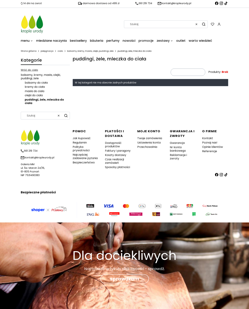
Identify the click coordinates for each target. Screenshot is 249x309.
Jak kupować (82, 138)
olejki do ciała (34, 95)
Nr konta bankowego (178, 149)
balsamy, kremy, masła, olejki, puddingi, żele (90, 51)
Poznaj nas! (209, 143)
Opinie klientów (212, 147)
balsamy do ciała (36, 83)
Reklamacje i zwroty (178, 156)
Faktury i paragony (118, 151)
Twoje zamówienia (149, 138)
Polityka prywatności (81, 148)
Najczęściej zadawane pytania (85, 156)
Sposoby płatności (117, 167)
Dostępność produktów (113, 144)
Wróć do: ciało (29, 70)
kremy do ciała (35, 87)
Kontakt (207, 138)
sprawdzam (124, 279)
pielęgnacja (47, 51)
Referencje (209, 151)
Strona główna (28, 51)
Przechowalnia (147, 147)
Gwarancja (177, 143)
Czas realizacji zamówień (114, 161)
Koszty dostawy (115, 155)
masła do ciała (34, 91)
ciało (60, 51)
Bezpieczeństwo (84, 162)
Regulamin (80, 143)
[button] (204, 24)
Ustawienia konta (149, 143)
